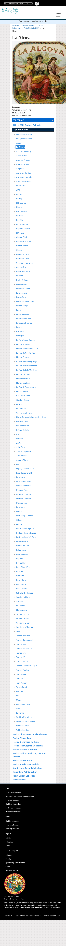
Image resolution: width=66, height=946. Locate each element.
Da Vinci (19, 275)
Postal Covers (19, 779)
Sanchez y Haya (23, 597)
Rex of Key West (23, 567)
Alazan (19, 143)
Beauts (19, 194)
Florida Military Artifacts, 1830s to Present (29, 755)
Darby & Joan (22, 280)
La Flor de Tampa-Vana (26, 387)
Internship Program (12, 825)
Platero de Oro (22, 545)
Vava (18, 708)
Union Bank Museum (13, 812)
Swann (19, 631)
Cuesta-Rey (21, 267)
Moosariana (21, 503)
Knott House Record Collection (27, 768)
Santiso (19, 601)
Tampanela (21, 674)
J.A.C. (18, 443)
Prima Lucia (21, 550)
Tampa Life (21, 653)
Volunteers (9, 855)
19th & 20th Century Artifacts (27, 125)
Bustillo (19, 215)
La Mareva (20, 477)
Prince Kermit (22, 554)
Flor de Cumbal (22, 357)
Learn (8, 817)
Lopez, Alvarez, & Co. (25, 468)
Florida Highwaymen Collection (28, 745)
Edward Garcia (22, 314)
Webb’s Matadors (24, 717)
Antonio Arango (23, 160)
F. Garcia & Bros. (23, 395)
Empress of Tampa (24, 323)
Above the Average (24, 134)
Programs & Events (12, 800)
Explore (40, 25)
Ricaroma (20, 571)
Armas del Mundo (24, 177)
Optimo (19, 524)
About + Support (12, 851)
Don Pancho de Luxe (25, 301)
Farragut (20, 335)
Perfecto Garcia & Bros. (26, 533)
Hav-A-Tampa (22, 421)
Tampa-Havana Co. (24, 648)
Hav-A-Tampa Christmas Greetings (31, 417)
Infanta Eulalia (22, 430)
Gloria (19, 404)
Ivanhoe (19, 438)
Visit (7, 788)
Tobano (19, 678)
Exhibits (8, 838)
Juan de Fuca (21, 455)
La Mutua (20, 507)
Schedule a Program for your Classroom (20, 796)
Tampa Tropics (22, 670)
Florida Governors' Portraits (26, 741)
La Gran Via (21, 408)
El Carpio (20, 233)
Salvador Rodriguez (24, 593)
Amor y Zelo (21, 155)
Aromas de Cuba (23, 181)
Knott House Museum (13, 808)
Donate (8, 859)
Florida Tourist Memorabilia (26, 764)
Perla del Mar (22, 541)
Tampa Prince (22, 661)
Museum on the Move (13, 793)
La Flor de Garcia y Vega (26, 361)
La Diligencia (21, 293)
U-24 (18, 695)
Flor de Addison (23, 344)
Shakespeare (21, 610)
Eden (18, 310)
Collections (16, 28)
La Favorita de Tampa (25, 340)
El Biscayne (21, 203)
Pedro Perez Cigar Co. (25, 528)
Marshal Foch (22, 490)
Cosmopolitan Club (24, 263)
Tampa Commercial (24, 640)
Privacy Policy (8, 915)
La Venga (20, 713)
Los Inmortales (22, 425)
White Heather (22, 725)
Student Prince (22, 614)
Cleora (19, 250)
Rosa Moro (21, 580)
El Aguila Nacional (24, 138)
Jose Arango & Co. (24, 451)
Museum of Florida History (23, 25)
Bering (19, 198)
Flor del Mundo (23, 378)
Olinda (19, 520)
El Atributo (20, 185)
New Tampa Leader (24, 515)
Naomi (19, 511)
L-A (17, 464)
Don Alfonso (21, 297)
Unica (18, 700)
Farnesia (20, 331)
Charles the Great (23, 241)
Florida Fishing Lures (22, 738)
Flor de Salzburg (23, 383)
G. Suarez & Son (23, 623)
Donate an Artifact (12, 870)
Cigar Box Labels (20, 129)
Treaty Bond (21, 687)
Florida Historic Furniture (25, 749)
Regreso (19, 558)
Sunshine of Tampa (24, 627)
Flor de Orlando (23, 374)
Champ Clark (21, 237)
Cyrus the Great (23, 271)
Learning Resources (12, 829)
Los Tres (19, 691)
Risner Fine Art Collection (25, 771)
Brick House (21, 211)
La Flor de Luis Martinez (26, 365)
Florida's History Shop (13, 804)
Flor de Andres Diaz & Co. (27, 348)
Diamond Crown (23, 288)
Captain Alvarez (23, 228)
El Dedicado (21, 284)
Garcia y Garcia (22, 400)
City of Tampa (22, 245)
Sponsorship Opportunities (15, 863)
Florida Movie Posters (23, 760)
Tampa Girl (21, 644)
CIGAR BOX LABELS (31, 28)
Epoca (18, 327)
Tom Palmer (21, 683)
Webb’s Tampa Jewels (25, 721)
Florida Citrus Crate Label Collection (30, 734)
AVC (18, 190)
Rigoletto (20, 575)
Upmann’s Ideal (23, 704)
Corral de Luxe (22, 254)
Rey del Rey (21, 563)
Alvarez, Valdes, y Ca (25, 151)
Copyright (18, 915)
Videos (8, 846)
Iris (17, 434)
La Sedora (20, 605)
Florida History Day (12, 821)
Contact (8, 866)
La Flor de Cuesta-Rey (25, 353)
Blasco (19, 207)
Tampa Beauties (23, 635)
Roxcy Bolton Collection (24, 775)
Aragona (19, 168)
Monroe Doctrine (23, 494)
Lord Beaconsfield (24, 473)
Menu (59, 14)
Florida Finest (22, 391)
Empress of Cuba (23, 318)
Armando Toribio (23, 173)
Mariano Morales (23, 481)
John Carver (21, 447)
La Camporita (22, 224)
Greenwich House (24, 413)
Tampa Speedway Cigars (26, 665)
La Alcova (20, 147)
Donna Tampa (22, 305)
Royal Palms (21, 588)
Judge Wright (22, 460)
